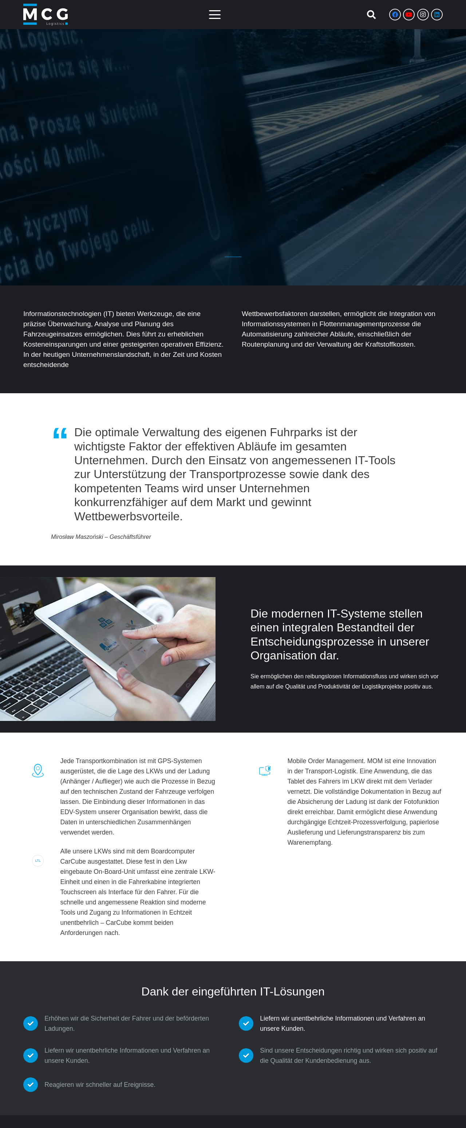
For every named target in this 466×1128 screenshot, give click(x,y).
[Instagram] (423, 14)
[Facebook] (395, 14)
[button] (214, 14)
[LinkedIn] (437, 14)
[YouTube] (409, 14)
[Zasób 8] (45, 14)
